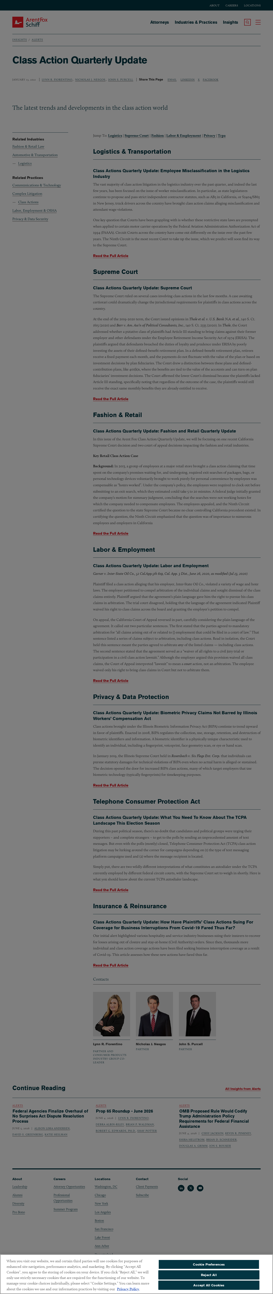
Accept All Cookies (208, 1287)
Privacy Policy (128, 1291)
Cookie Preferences (209, 1267)
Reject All (209, 1277)
